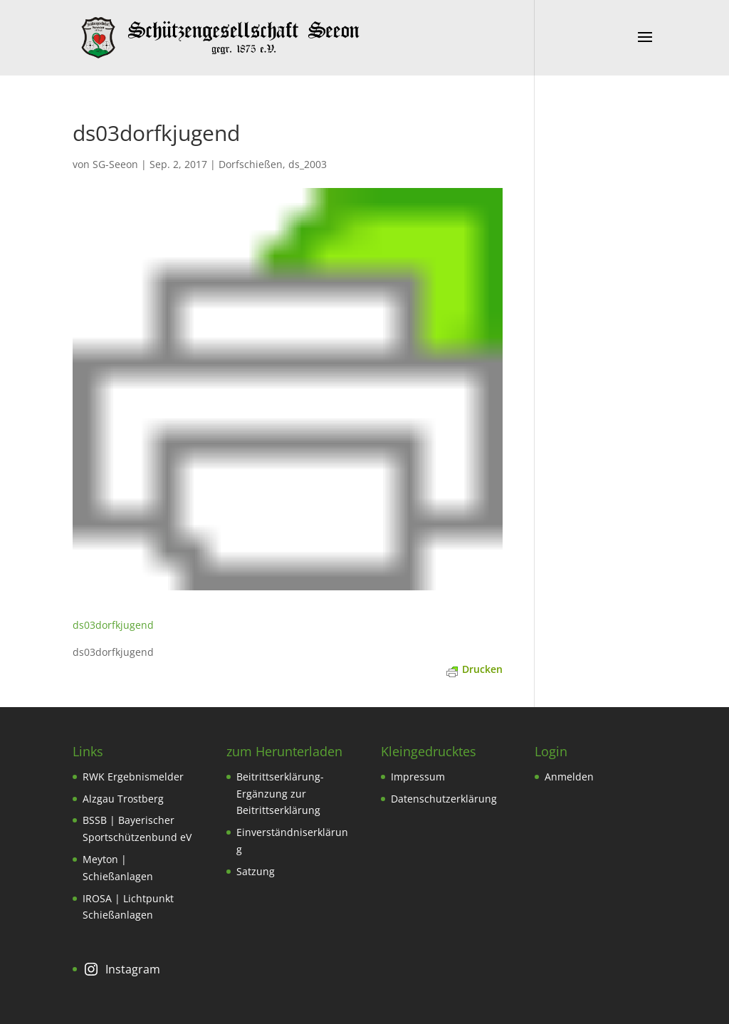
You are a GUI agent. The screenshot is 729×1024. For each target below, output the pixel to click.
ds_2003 (307, 164)
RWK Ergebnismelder (133, 776)
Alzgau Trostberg (123, 798)
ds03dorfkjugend (113, 625)
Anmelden (569, 776)
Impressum (418, 776)
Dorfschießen (251, 164)
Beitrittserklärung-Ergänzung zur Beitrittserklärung (280, 793)
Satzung (255, 871)
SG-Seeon (115, 164)
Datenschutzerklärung (444, 798)
